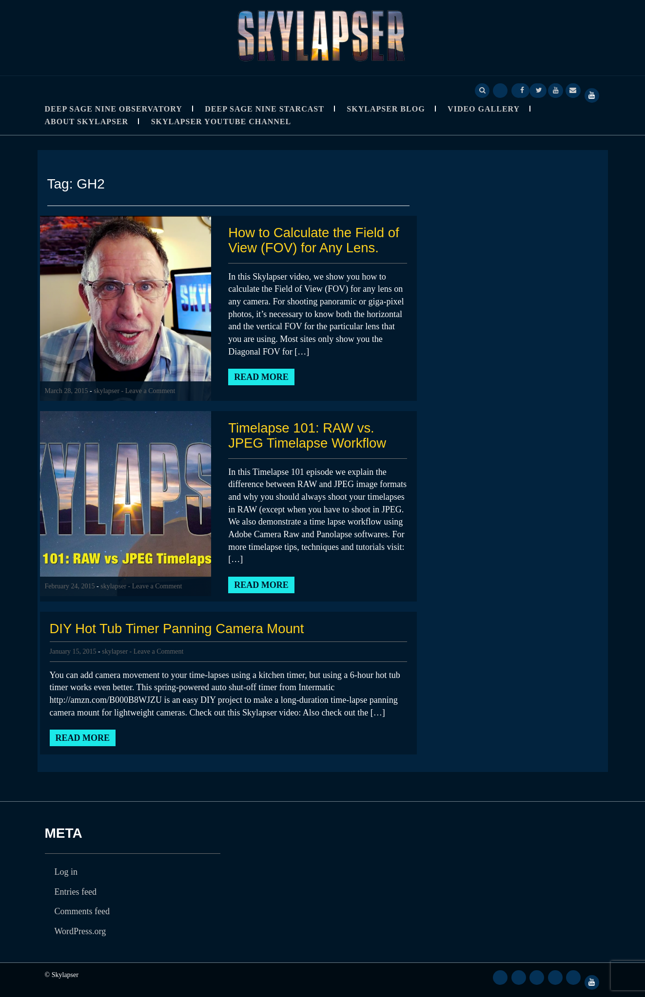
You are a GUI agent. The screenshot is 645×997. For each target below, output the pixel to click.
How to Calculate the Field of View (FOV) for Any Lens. (315, 240)
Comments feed (82, 911)
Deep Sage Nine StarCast (264, 109)
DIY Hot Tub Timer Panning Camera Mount (180, 628)
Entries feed (76, 892)
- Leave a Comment (148, 391)
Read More (261, 377)
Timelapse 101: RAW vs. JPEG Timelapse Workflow (309, 435)
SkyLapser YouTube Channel (221, 121)
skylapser (106, 391)
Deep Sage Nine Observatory (113, 109)
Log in (66, 872)
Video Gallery (484, 109)
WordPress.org (80, 931)
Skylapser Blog (386, 109)
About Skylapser (87, 121)
